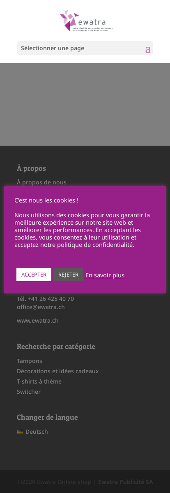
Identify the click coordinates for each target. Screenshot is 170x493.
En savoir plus (104, 275)
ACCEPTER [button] (33, 274)
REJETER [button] (68, 274)
